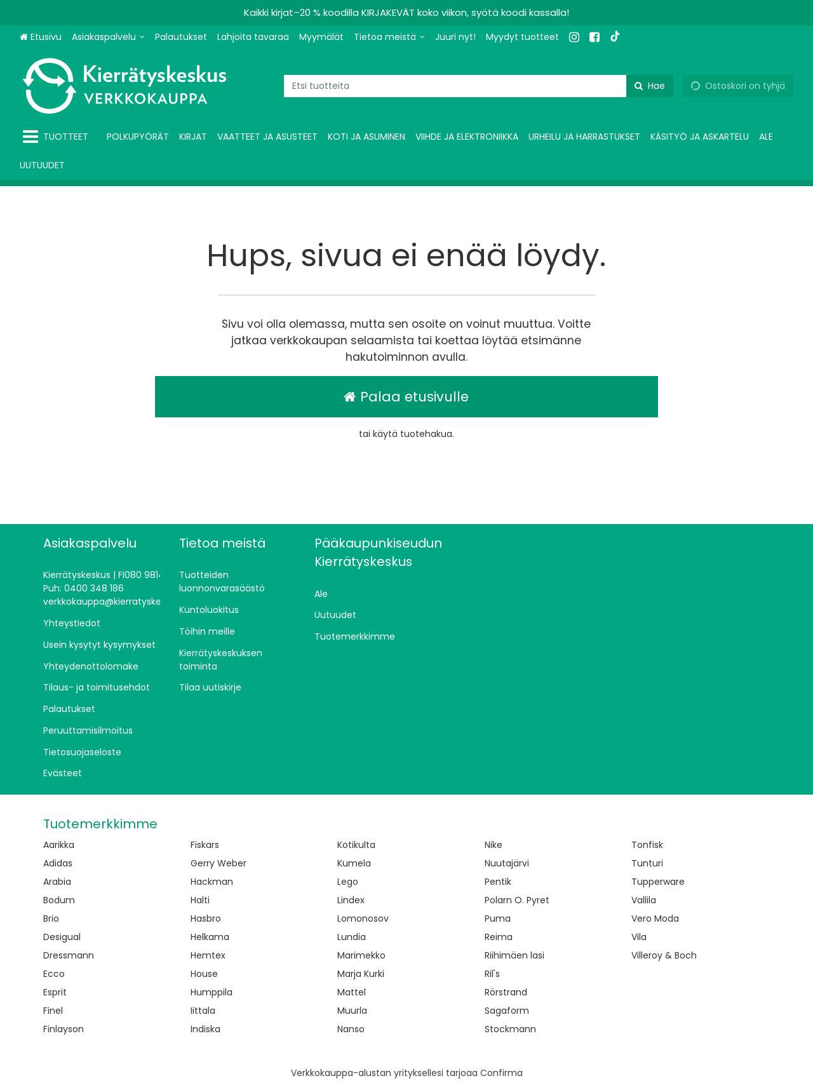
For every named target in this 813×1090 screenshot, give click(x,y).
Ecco (54, 973)
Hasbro (206, 918)
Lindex (351, 900)
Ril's (492, 973)
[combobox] (478, 86)
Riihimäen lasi (514, 955)
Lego (347, 881)
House (204, 973)
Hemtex (208, 955)
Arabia (57, 881)
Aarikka (58, 844)
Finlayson (63, 1029)
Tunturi (647, 863)
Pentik (498, 881)
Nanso (351, 1029)
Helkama (210, 937)
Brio (51, 918)
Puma (498, 918)
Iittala (203, 1010)
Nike (493, 844)
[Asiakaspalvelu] (108, 37)
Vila (639, 937)
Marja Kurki (360, 973)
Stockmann (510, 1029)
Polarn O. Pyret (517, 900)
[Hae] (649, 86)
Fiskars (205, 844)
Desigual (62, 937)
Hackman (212, 881)
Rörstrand (506, 992)
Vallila (643, 900)
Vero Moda (655, 918)
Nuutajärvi (507, 863)
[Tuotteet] (58, 137)
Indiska (205, 1029)
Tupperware (658, 881)
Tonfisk (647, 844)
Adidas (57, 863)
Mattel (351, 992)
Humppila (211, 992)
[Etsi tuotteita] (478, 86)
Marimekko (361, 955)
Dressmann (68, 955)
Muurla (352, 1010)
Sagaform (507, 1010)
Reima (499, 937)
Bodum (59, 900)
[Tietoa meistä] (389, 37)
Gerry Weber (218, 863)
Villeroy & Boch (664, 955)
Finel (53, 1010)
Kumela (354, 863)
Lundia (351, 937)
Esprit (55, 992)
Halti (200, 900)
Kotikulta (356, 844)
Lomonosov (363, 918)
